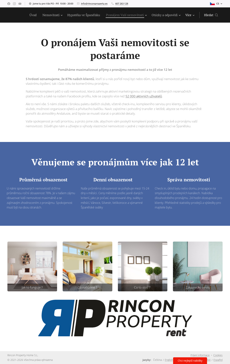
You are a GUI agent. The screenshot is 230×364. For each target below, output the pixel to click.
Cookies (218, 355)
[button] (211, 15)
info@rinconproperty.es (94, 3)
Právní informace (200, 355)
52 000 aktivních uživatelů (143, 96)
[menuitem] (34, 15)
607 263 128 (121, 3)
